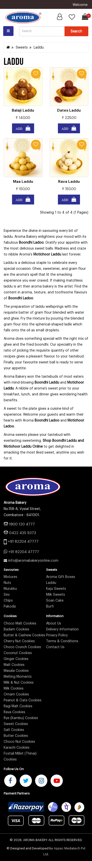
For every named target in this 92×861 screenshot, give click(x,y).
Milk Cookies (14, 688)
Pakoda (10, 606)
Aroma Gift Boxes (60, 577)
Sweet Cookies (16, 724)
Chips (8, 600)
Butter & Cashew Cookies (24, 635)
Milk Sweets (55, 594)
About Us (53, 623)
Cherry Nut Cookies (19, 641)
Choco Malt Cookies (20, 623)
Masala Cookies (16, 671)
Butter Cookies (16, 736)
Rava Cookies (14, 712)
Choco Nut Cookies (19, 741)
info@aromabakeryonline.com (33, 560)
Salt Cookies (14, 730)
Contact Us (55, 647)
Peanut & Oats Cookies (22, 700)
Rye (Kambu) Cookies (21, 718)
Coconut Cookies (18, 653)
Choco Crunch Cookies (22, 647)
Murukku (10, 589)
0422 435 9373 (22, 533)
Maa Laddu (23, 182)
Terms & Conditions (62, 641)
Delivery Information (62, 629)
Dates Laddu (69, 110)
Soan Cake (55, 600)
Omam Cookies (16, 694)
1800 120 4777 (22, 524)
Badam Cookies (16, 629)
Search (76, 31)
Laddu (39, 47)
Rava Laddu (69, 182)
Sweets (22, 47)
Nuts (7, 583)
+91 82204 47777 (23, 541)
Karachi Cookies (16, 747)
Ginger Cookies (16, 659)
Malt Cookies (14, 665)
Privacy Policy (57, 635)
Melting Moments (18, 676)
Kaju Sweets (56, 589)
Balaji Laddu (23, 110)
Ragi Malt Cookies (18, 706)
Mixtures (10, 577)
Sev (7, 594)
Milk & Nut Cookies (19, 682)
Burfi (50, 606)
